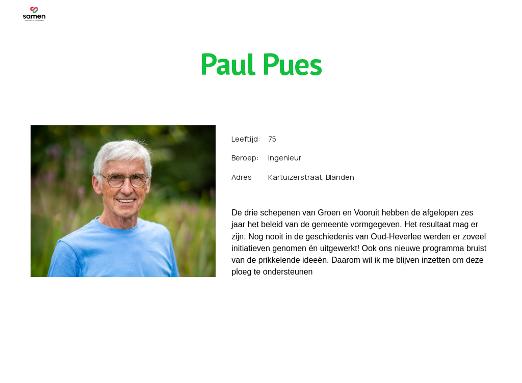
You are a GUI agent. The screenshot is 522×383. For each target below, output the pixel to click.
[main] (260, 64)
